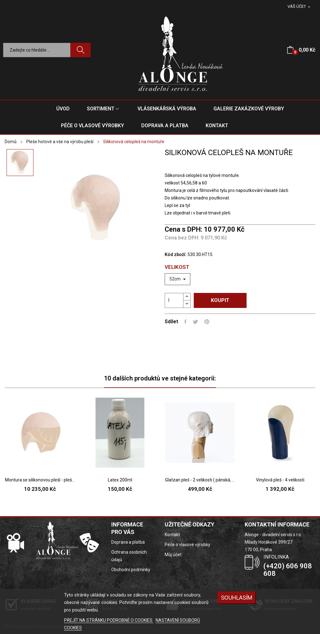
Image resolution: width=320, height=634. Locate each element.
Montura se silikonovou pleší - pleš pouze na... (40, 479)
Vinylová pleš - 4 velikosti (280, 479)
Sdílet (185, 321)
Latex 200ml (120, 479)
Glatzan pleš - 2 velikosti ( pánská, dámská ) (200, 479)
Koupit (220, 300)
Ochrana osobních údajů (129, 556)
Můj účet (173, 554)
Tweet (195, 321)
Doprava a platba (128, 542)
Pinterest (206, 321)
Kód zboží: (176, 254)
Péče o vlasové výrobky (187, 544)
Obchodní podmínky (130, 569)
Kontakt (172, 534)
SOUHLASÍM (236, 597)
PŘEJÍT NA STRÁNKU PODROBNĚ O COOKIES (108, 620)
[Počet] (174, 300)
